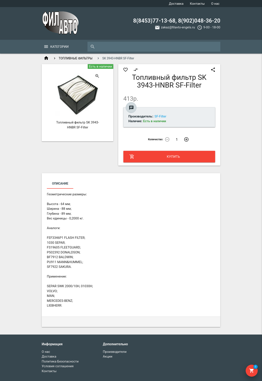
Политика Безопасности (60, 361)
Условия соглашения (58, 366)
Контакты (197, 4)
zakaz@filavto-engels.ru (178, 27)
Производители (115, 352)
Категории (59, 47)
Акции (107, 356)
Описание (60, 183)
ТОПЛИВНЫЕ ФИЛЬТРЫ (75, 58)
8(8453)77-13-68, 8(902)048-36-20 (176, 21)
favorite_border (125, 69)
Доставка (176, 4)
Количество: (155, 139)
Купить (154, 156)
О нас (215, 4)
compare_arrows (135, 69)
